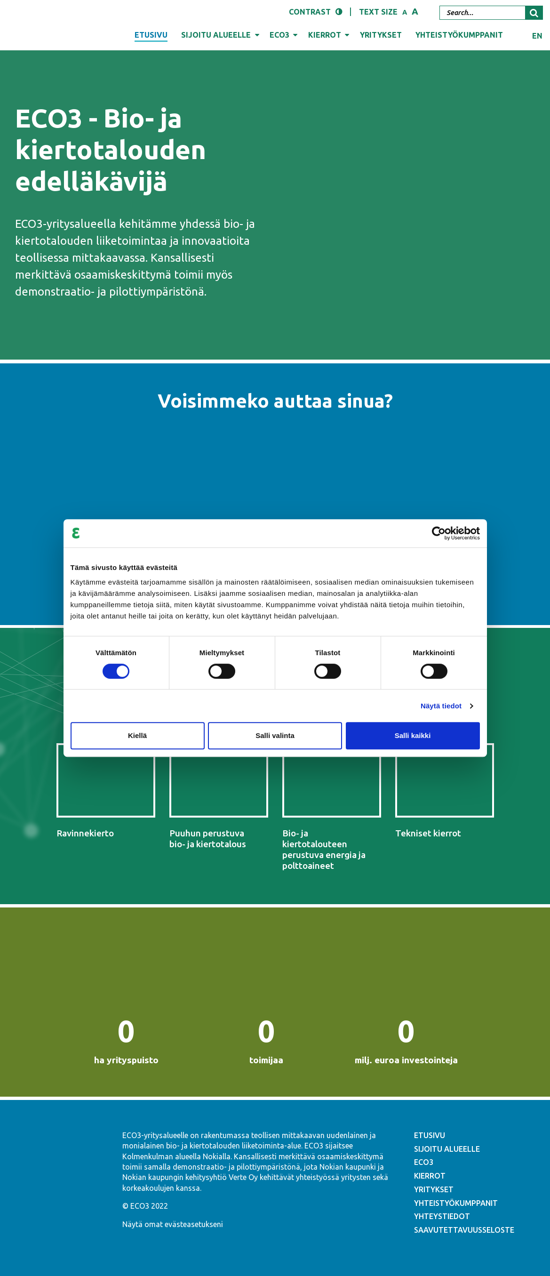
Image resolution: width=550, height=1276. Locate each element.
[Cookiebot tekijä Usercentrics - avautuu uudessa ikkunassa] (439, 533)
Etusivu (151, 35)
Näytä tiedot (441, 706)
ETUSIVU (429, 1135)
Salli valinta (275, 735)
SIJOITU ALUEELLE (447, 1149)
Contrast (310, 12)
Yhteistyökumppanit (459, 35)
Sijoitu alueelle (216, 35)
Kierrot (324, 35)
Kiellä (137, 735)
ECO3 (279, 35)
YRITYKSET (434, 1189)
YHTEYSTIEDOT (442, 1216)
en (537, 36)
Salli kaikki (413, 735)
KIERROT (430, 1176)
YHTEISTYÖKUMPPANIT (456, 1203)
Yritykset (381, 35)
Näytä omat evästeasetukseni (172, 1224)
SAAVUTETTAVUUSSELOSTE (464, 1230)
